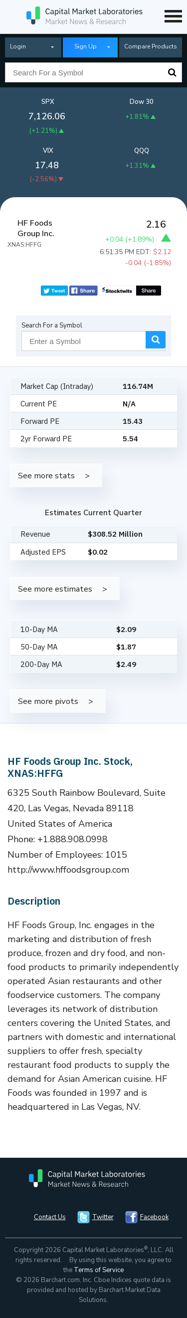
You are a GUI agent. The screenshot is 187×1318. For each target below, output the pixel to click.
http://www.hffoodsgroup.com (68, 870)
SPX (47, 101)
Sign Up (85, 46)
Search (172, 72)
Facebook (154, 1217)
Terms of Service (99, 1270)
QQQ (141, 150)
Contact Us (50, 1217)
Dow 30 (142, 101)
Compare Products (150, 46)
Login (18, 46)
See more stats (46, 475)
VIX (48, 150)
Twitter (103, 1217)
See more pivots (48, 701)
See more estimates (55, 589)
